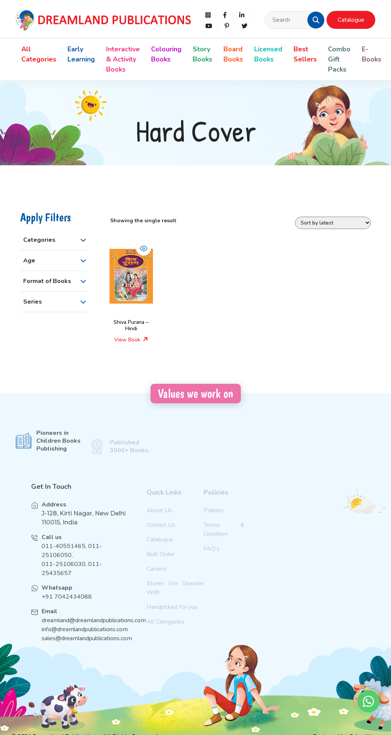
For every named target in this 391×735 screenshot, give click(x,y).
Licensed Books (268, 54)
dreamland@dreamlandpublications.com (94, 629)
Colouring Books (166, 54)
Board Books (233, 54)
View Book (131, 339)
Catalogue (351, 20)
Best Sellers (305, 54)
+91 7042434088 (67, 605)
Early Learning (81, 54)
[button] (316, 19)
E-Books (371, 54)
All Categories (38, 54)
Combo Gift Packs (339, 59)
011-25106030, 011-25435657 (72, 577)
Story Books (202, 54)
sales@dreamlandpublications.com (85, 647)
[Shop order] (333, 223)
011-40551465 (63, 555)
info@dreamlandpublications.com (85, 638)
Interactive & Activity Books (123, 59)
